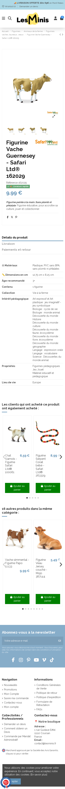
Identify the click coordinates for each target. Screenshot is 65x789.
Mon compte (11, 707)
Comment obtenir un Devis (15, 730)
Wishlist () (9, 6)
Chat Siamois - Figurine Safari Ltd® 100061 (11, 464)
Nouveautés (10, 685)
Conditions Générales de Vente (48, 687)
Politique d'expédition (48, 697)
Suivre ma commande (16, 698)
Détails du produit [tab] (15, 237)
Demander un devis (28, 6)
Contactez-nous (13, 702)
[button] (27, 498)
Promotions (10, 689)
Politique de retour (46, 692)
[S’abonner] (59, 641)
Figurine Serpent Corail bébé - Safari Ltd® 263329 (41, 465)
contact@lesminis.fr (45, 743)
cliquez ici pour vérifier (17, 753)
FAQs (39, 709)
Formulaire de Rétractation (44, 703)
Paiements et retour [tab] (16, 249)
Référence (12, 182)
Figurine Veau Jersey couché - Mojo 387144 (41, 568)
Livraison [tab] (8, 243)
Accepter (13, 781)
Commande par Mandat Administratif (17, 738)
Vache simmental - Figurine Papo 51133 (17, 563)
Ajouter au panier (17, 488)
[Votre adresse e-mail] (29, 641)
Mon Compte (11, 694)
